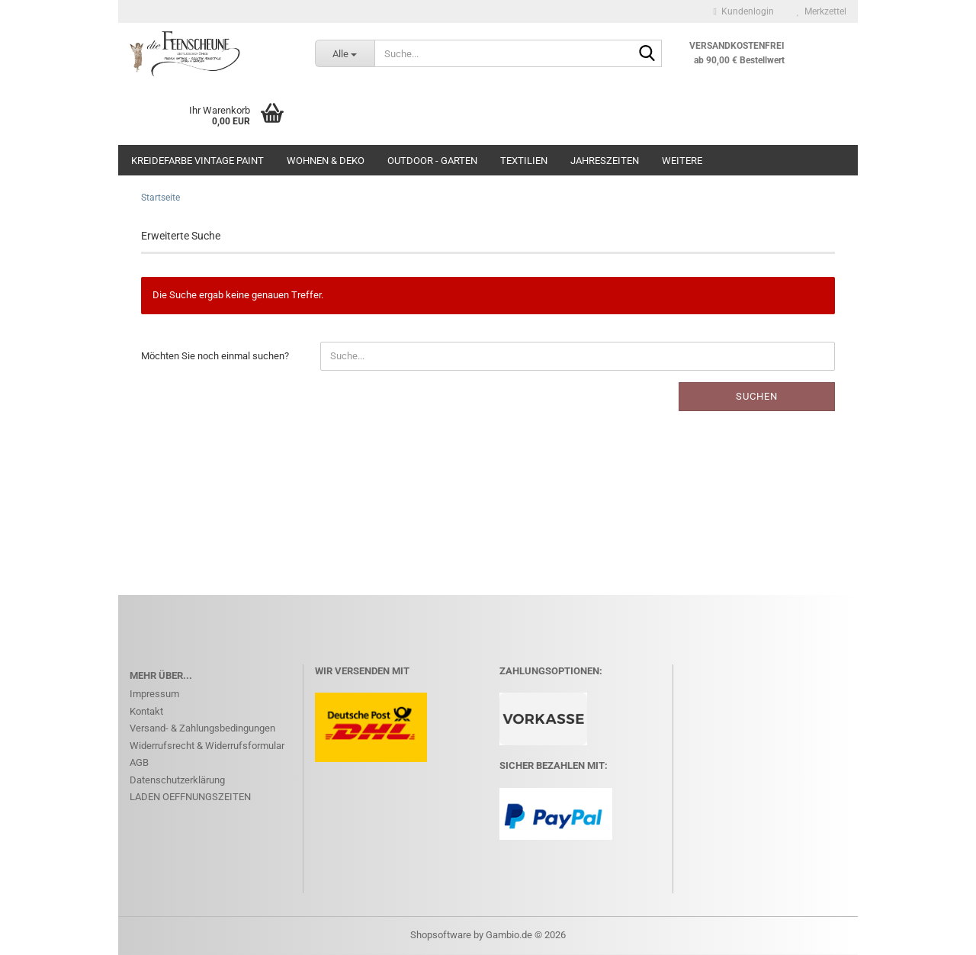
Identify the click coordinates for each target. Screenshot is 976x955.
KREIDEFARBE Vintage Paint (197, 160)
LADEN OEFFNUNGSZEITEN (190, 796)
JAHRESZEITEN (604, 160)
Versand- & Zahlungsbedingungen (202, 728)
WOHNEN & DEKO (325, 160)
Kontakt (146, 711)
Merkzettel (821, 11)
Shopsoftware (440, 935)
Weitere (682, 160)
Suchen (757, 396)
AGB (139, 762)
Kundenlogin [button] (744, 11)
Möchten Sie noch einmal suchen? (215, 356)
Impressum (154, 693)
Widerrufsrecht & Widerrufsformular (207, 745)
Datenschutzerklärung (177, 780)
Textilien (523, 160)
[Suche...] (344, 53)
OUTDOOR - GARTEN (432, 160)
